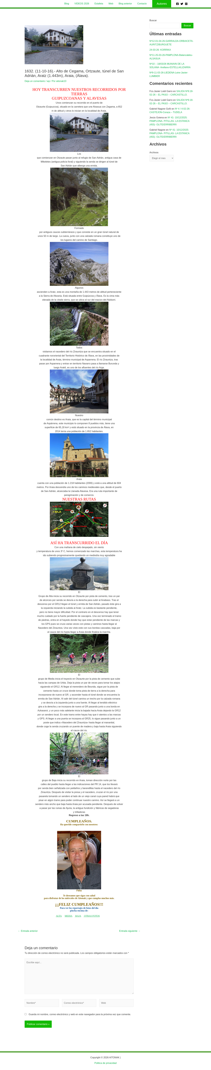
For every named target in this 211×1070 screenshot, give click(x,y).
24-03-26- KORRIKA (160, 50)
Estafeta (99, 3)
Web (110, 3)
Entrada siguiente (129, 931)
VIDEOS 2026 (82, 3)
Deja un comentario (35, 81)
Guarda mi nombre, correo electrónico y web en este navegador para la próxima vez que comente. (80, 1014)
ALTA (59, 916)
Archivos (153, 152)
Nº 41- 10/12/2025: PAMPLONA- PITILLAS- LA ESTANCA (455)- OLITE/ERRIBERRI (169, 121)
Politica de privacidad (105, 1063)
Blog (68, 3)
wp (48, 81)
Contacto (140, 3)
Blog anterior (124, 3)
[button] (159, 3)
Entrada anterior (28, 931)
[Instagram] (186, 3)
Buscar (153, 20)
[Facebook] (177, 3)
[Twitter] (182, 3)
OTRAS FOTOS (92, 916)
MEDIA (68, 916)
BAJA (78, 916)
